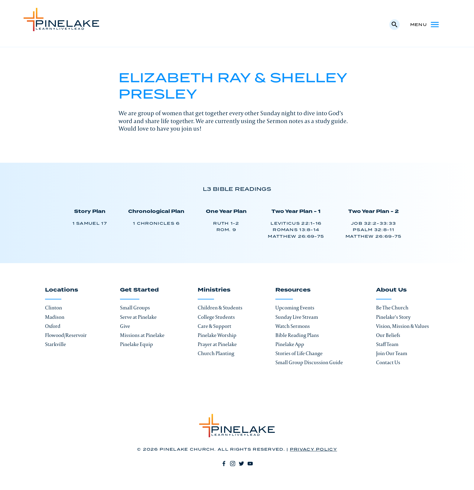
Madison (54, 317)
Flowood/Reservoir (66, 335)
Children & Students (220, 307)
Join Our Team (391, 353)
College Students (216, 317)
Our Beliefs (388, 335)
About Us (391, 290)
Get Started (139, 290)
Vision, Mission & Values (402, 326)
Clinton (53, 307)
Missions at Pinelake (142, 335)
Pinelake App (289, 344)
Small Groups (135, 307)
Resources (292, 290)
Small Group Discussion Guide (309, 362)
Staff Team (387, 344)
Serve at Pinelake (138, 317)
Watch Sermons (292, 326)
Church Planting (216, 353)
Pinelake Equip (136, 344)
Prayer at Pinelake (217, 344)
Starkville (55, 344)
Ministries (214, 290)
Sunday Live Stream (296, 317)
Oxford (52, 326)
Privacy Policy (313, 449)
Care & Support (214, 326)
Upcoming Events (294, 307)
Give (125, 326)
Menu (425, 24)
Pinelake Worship (217, 335)
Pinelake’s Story (393, 317)
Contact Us (388, 362)
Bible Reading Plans (297, 335)
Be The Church (392, 307)
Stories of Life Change (299, 353)
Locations (61, 290)
